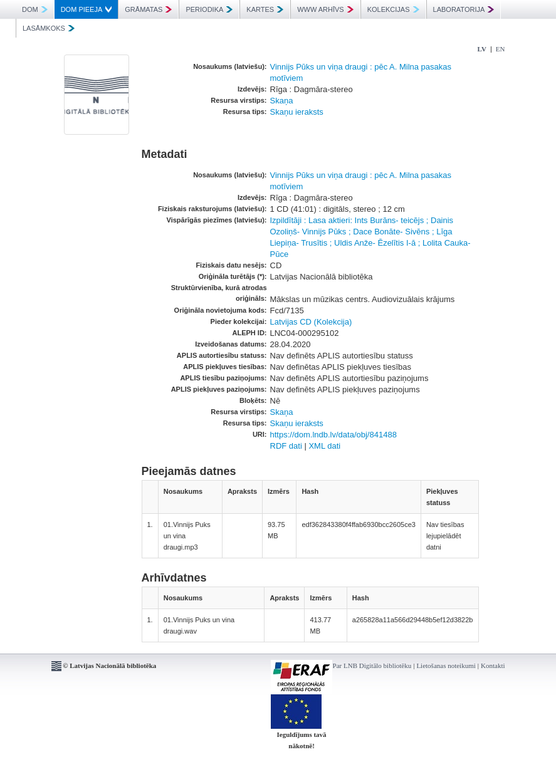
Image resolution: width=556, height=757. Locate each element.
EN (500, 49)
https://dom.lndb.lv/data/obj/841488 (333, 434)
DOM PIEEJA (86, 9)
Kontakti (493, 665)
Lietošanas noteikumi (445, 665)
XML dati (324, 446)
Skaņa (281, 100)
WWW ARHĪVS (325, 9)
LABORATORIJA (464, 9)
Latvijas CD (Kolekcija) (311, 321)
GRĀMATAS (148, 9)
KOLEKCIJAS (393, 9)
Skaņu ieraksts (296, 112)
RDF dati (286, 446)
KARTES (264, 9)
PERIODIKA (209, 9)
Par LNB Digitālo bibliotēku (372, 665)
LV (482, 49)
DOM (35, 9)
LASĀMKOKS (49, 28)
